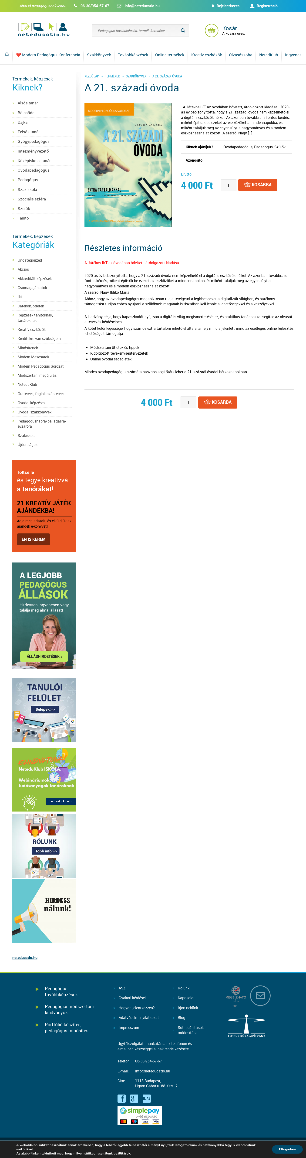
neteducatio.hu (24, 957)
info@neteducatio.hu (142, 5)
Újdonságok (27, 444)
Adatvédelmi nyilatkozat (139, 1017)
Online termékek (169, 54)
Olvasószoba (240, 54)
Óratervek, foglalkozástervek (41, 393)
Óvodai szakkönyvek (34, 412)
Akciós (23, 269)
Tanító (23, 218)
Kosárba (258, 185)
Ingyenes (293, 54)
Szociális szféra (32, 199)
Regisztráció (267, 5)
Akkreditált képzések (35, 278)
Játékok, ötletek (31, 306)
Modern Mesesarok (33, 356)
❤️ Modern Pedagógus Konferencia (48, 54)
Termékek (112, 76)
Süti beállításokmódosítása (191, 1030)
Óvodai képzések (31, 402)
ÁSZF (123, 988)
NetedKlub (268, 54)
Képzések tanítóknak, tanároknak (35, 318)
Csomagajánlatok (32, 287)
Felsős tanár (29, 131)
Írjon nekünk (188, 1007)
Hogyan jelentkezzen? (137, 1007)
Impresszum (129, 1027)
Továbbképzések (133, 54)
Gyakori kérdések (133, 997)
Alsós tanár (28, 103)
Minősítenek (28, 347)
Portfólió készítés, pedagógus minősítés (66, 1027)
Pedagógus (28, 179)
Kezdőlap (91, 76)
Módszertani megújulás (37, 375)
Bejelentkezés (228, 5)
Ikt (20, 296)
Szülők (24, 208)
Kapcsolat (186, 997)
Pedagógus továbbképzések (61, 991)
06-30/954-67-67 (95, 5)
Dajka (22, 122)
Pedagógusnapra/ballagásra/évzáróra (42, 424)
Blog (181, 1017)
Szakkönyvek (99, 54)
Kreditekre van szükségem (39, 338)
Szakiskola (27, 189)
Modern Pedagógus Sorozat (41, 366)
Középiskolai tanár (34, 160)
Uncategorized (30, 260)
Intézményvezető (33, 151)
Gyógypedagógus (34, 141)
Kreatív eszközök (206, 54)
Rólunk (183, 988)
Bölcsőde (26, 112)
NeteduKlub (27, 384)
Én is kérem (33, 539)
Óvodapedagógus (34, 170)
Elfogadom (287, 1149)
